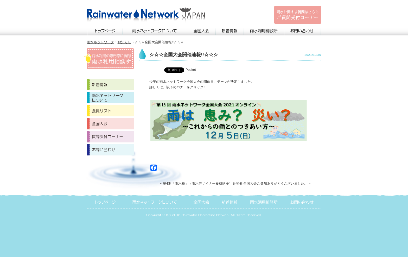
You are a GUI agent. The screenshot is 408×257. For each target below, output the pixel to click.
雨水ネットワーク (100, 42)
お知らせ (124, 42)
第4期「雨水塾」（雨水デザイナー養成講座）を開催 (203, 183)
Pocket (191, 70)
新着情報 (230, 30)
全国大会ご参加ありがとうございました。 (275, 183)
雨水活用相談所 (264, 201)
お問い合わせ (302, 30)
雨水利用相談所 (264, 30)
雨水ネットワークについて (155, 30)
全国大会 (201, 30)
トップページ (105, 30)
